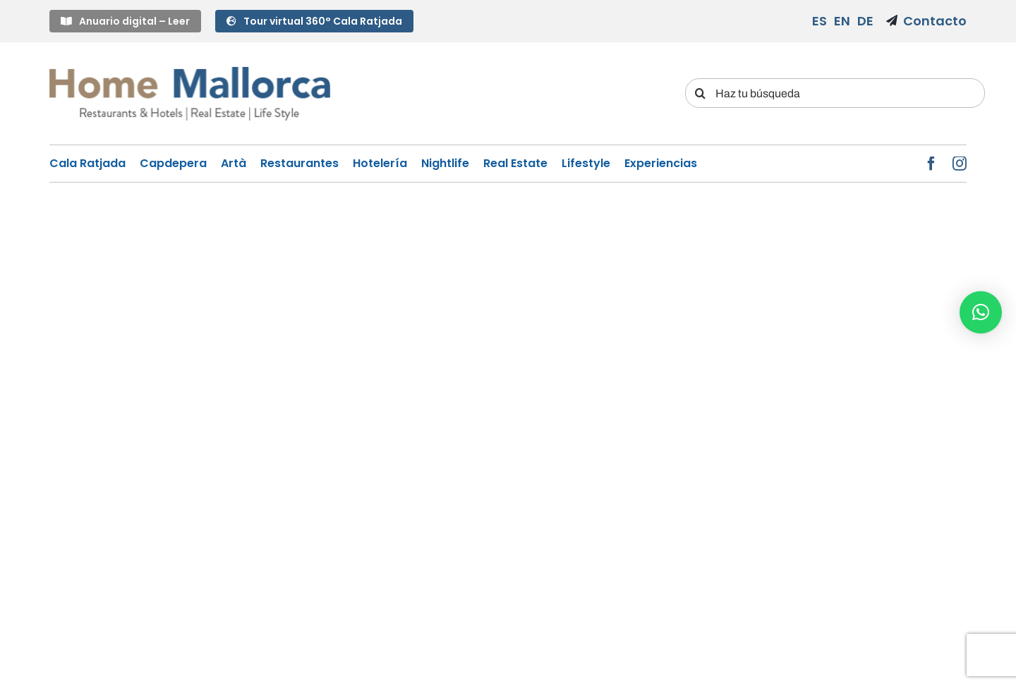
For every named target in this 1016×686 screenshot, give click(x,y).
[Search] (700, 93)
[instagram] (960, 164)
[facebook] (931, 164)
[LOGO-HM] (190, 68)
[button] (981, 312)
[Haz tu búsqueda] (835, 93)
